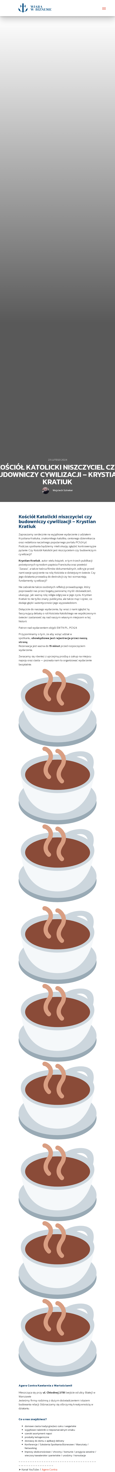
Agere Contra (49, 1469)
